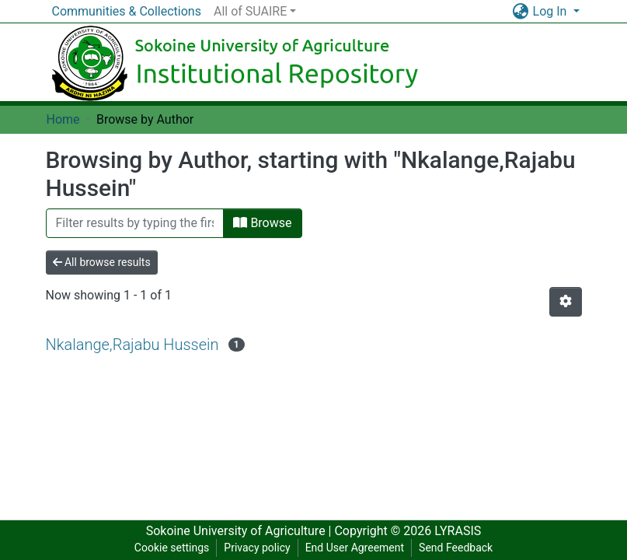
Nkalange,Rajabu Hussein (132, 344)
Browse (262, 222)
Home (63, 119)
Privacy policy (257, 547)
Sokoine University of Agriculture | (240, 530)
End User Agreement (354, 547)
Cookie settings (172, 547)
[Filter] (135, 223)
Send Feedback (456, 547)
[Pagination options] (565, 302)
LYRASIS (457, 530)
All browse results (102, 262)
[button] (521, 11)
